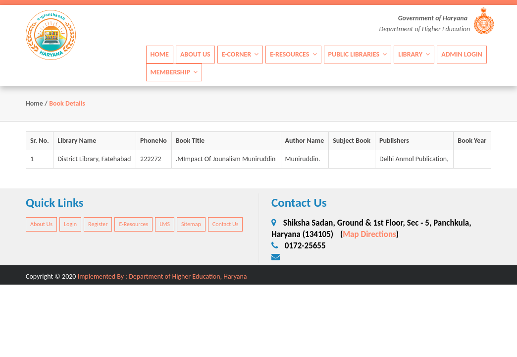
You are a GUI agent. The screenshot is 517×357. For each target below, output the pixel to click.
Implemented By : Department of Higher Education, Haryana (162, 276)
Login (70, 224)
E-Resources (293, 54)
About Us (195, 54)
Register (97, 224)
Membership (174, 72)
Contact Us (225, 224)
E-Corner (240, 54)
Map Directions (369, 234)
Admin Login (461, 54)
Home (160, 54)
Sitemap (191, 224)
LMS (164, 224)
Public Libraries (357, 54)
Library (414, 54)
